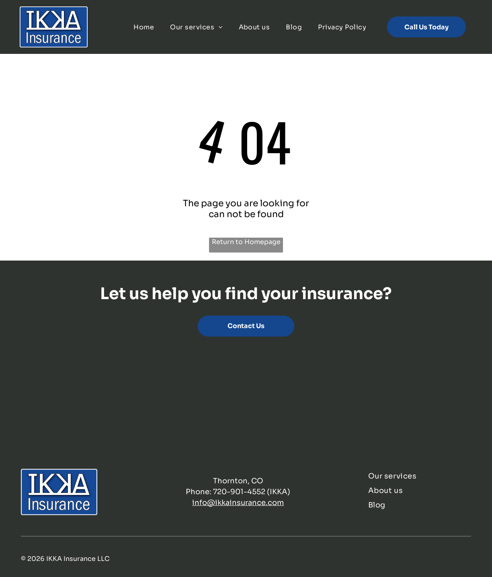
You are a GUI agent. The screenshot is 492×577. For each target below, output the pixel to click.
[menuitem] (143, 27)
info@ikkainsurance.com (238, 502)
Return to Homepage (246, 242)
